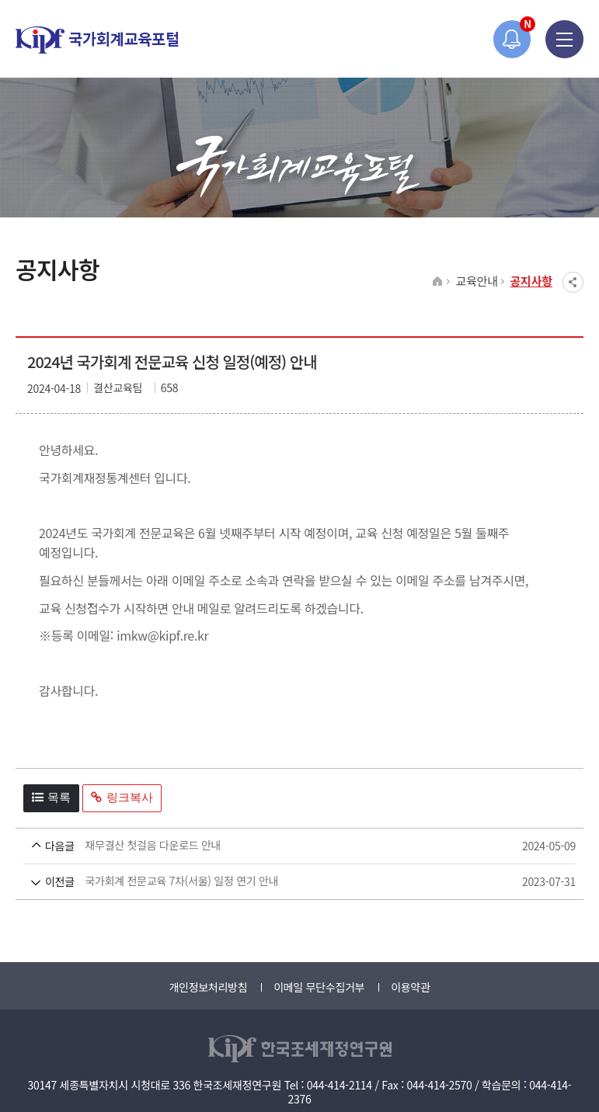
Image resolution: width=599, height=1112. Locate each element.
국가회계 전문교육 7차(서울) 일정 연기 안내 (270, 882)
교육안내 (476, 281)
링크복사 (122, 797)
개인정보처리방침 (208, 987)
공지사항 (531, 281)
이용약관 (410, 987)
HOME (437, 282)
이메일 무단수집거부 (318, 987)
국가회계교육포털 (97, 40)
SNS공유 (572, 282)
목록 (51, 797)
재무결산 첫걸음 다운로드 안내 (270, 846)
